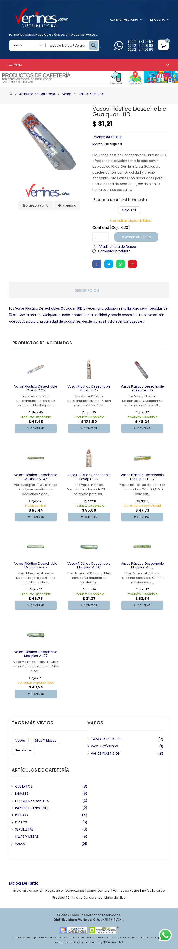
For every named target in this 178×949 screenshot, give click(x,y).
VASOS (20, 843)
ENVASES (21, 793)
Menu (15, 65)
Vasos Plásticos (91, 94)
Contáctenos (75, 890)
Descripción (86, 290)
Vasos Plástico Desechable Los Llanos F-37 (142, 477)
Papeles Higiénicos (49, 34)
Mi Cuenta (159, 19)
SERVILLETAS (24, 829)
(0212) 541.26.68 (140, 45)
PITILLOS (21, 815)
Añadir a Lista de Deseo (117, 246)
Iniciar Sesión (33, 890)
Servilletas (23, 750)
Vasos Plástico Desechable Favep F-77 (89, 388)
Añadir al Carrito (136, 237)
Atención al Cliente (126, 19)
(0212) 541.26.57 (140, 41)
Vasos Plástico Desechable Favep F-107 (89, 477)
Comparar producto (114, 251)
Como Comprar (99, 890)
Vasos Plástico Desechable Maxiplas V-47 (35, 565)
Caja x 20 (129, 210)
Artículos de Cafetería (37, 94)
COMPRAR (35, 428)
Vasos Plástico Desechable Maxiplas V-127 (35, 654)
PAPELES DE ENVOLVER (32, 808)
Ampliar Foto (35, 205)
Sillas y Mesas (45, 740)
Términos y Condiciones (84, 897)
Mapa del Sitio (115, 897)
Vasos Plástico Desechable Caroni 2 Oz (35, 388)
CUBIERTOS (23, 786)
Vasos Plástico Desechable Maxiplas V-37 (35, 477)
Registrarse (54, 890)
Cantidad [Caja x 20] (111, 227)
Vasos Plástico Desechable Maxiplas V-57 (142, 565)
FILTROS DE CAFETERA (32, 800)
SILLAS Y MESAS (26, 836)
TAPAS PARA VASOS (106, 739)
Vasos (90, 34)
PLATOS (21, 822)
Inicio (17, 890)
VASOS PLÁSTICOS (105, 753)
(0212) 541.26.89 (140, 49)
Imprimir (67, 205)
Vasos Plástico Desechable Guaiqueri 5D (142, 388)
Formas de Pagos (126, 890)
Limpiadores (75, 34)
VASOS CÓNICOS (104, 746)
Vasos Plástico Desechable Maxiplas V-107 (89, 565)
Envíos (146, 890)
